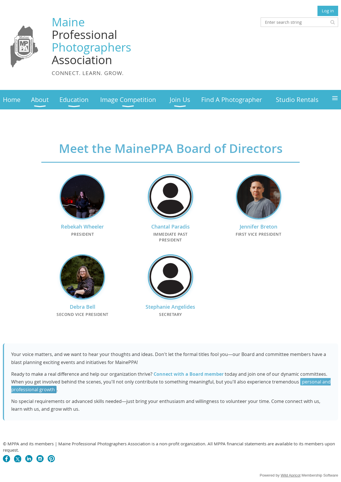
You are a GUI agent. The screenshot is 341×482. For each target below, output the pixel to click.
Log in (328, 10)
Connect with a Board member (189, 374)
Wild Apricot (291, 475)
